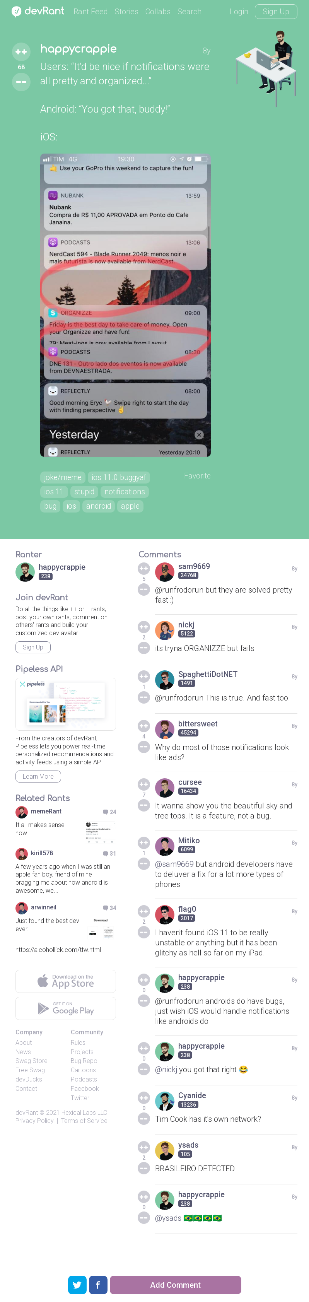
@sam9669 (174, 873)
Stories (126, 11)
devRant (26, 1122)
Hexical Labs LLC (84, 1122)
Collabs (158, 11)
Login (239, 11)
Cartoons (83, 1079)
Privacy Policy (34, 1129)
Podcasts (84, 1088)
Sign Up (276, 11)
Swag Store (31, 1070)
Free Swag (30, 1079)
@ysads (168, 1227)
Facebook (85, 1097)
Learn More (38, 785)
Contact (26, 1097)
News (23, 1060)
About (23, 1051)
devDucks (28, 1088)
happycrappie (78, 49)
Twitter (80, 1107)
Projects (82, 1060)
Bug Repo (84, 1070)
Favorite (199, 484)
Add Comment (175, 1285)
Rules (78, 1051)
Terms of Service (84, 1129)
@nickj (166, 1078)
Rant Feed (90, 11)
